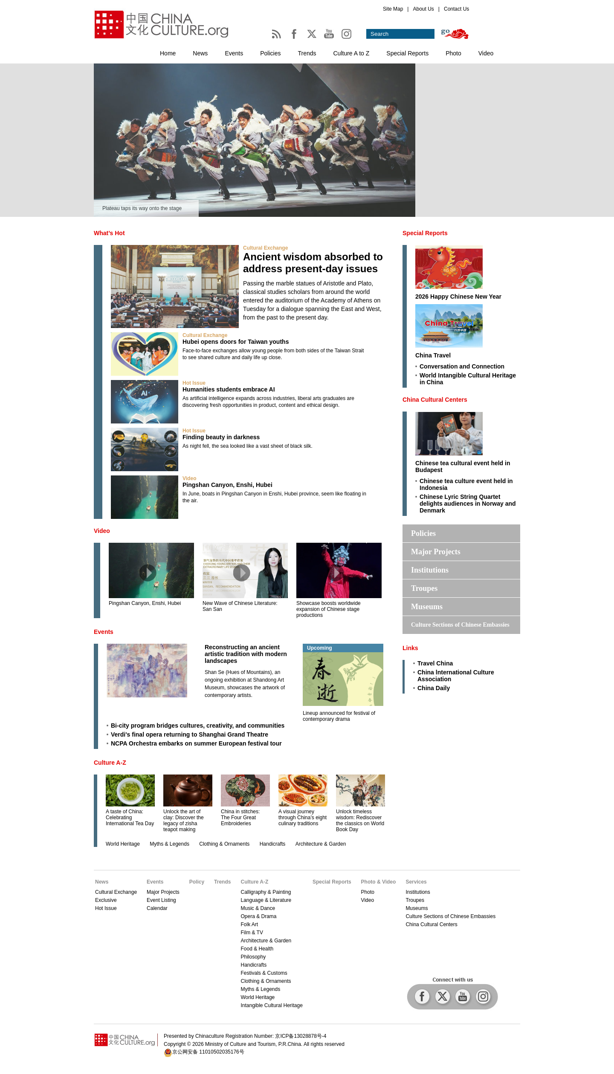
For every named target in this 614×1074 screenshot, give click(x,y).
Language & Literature (265, 900)
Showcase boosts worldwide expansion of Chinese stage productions (328, 609)
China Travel (433, 355)
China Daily (433, 688)
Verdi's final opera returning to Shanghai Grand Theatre (189, 734)
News (200, 53)
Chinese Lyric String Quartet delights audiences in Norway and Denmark (468, 503)
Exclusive (106, 900)
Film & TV (251, 933)
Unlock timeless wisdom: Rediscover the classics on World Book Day (360, 820)
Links (410, 648)
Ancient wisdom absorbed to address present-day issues (313, 262)
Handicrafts (273, 844)
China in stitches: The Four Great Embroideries (240, 817)
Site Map (393, 9)
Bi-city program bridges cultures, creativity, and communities (197, 725)
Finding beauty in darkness (221, 437)
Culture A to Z (351, 53)
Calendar (157, 908)
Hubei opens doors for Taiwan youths (235, 341)
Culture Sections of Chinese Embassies (460, 625)
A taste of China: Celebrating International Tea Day (130, 817)
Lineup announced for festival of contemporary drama (339, 716)
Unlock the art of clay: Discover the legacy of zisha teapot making (183, 820)
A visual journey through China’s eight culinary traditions (302, 817)
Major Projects (435, 551)
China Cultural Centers (435, 399)
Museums (427, 606)
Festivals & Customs (263, 973)
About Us (423, 9)
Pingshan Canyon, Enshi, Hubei (227, 484)
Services (415, 882)
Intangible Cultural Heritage (271, 1005)
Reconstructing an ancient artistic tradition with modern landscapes (246, 654)
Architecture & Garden (320, 844)
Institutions (430, 570)
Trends (307, 53)
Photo (453, 53)
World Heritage (123, 844)
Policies (270, 53)
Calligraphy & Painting (265, 892)
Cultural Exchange (265, 248)
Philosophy (253, 957)
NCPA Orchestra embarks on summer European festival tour (196, 743)
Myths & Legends (169, 844)
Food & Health (256, 949)
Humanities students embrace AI (228, 389)
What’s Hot (109, 233)
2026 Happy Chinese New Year (458, 296)
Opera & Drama (258, 916)
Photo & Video (378, 882)
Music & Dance (257, 908)
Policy (196, 882)
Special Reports (407, 53)
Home (168, 53)
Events (234, 53)
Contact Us (456, 9)
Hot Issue (194, 383)
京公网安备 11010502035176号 (208, 1052)
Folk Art (249, 924)
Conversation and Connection (462, 366)
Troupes (424, 588)
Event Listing (161, 900)
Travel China (435, 663)
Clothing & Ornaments (224, 844)
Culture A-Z (110, 762)
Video (486, 53)
